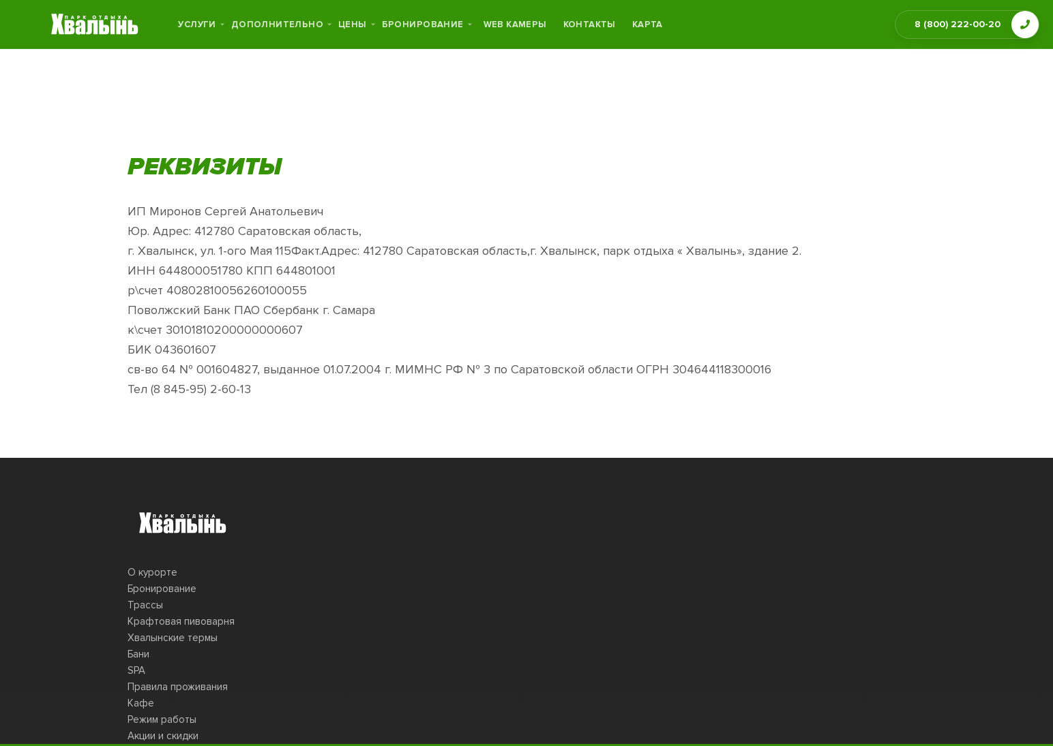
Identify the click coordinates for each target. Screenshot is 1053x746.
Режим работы (162, 719)
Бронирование (162, 588)
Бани (138, 654)
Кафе (141, 703)
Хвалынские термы (173, 638)
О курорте (152, 572)
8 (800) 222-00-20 (957, 24)
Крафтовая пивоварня (181, 621)
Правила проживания (178, 687)
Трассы (145, 605)
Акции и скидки (163, 736)
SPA (136, 670)
